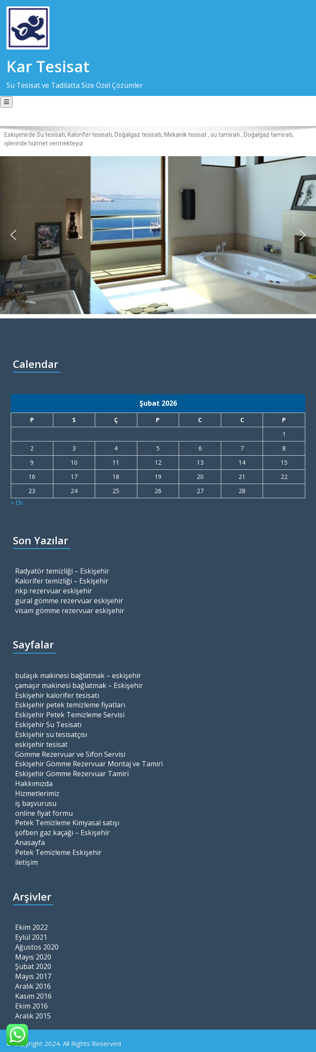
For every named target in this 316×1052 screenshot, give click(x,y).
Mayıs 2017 (33, 976)
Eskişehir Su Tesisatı (48, 724)
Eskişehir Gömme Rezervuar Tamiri (72, 773)
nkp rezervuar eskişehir (53, 590)
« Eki (17, 502)
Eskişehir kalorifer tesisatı (57, 695)
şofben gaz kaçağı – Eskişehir (62, 832)
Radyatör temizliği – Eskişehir (62, 571)
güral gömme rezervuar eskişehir (69, 600)
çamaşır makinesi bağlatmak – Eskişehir (79, 685)
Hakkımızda (34, 783)
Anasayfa (30, 842)
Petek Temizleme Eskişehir (58, 852)
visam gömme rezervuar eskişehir (69, 610)
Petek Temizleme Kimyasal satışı (67, 822)
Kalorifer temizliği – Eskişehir (61, 581)
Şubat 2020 (33, 966)
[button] (13, 235)
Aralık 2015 (33, 1016)
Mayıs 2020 (33, 957)
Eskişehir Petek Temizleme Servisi (69, 714)
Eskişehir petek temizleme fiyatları (70, 705)
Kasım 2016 (33, 996)
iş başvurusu (35, 803)
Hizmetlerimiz (37, 793)
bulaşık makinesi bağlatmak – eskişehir (78, 675)
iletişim (26, 862)
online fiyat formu (44, 813)
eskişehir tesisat (41, 744)
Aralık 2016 (33, 986)
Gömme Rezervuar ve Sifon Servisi (70, 754)
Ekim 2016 (31, 1006)
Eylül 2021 (31, 937)
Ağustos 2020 (37, 947)
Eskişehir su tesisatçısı (51, 734)
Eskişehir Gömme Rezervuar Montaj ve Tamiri (89, 763)
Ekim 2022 (31, 927)
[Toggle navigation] (6, 102)
